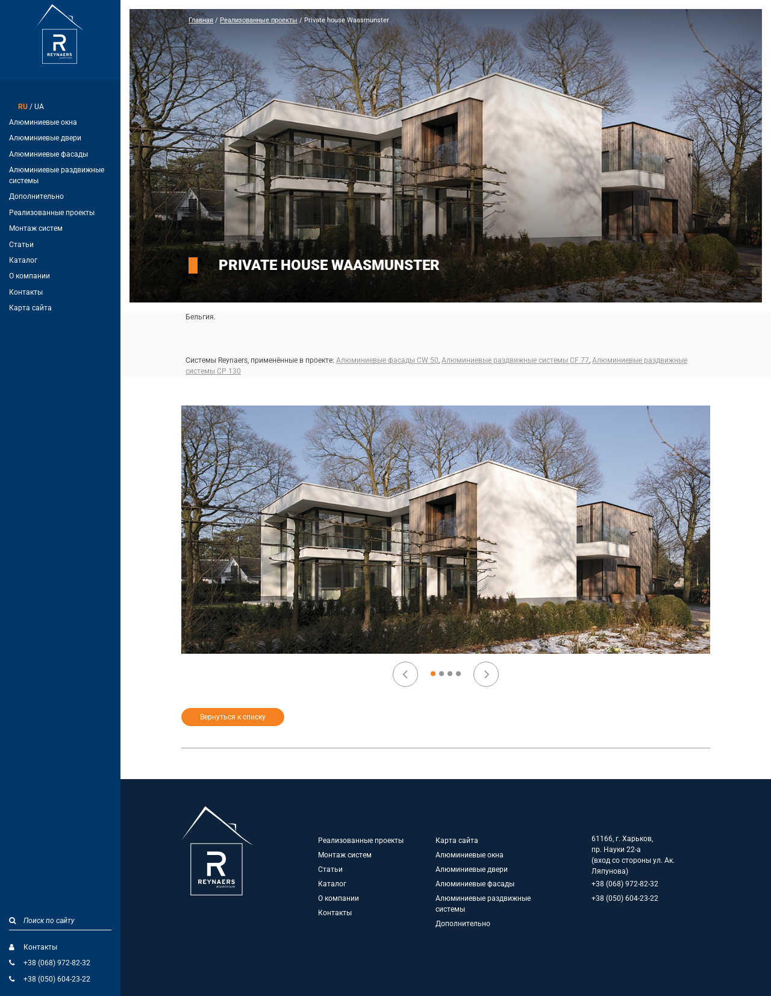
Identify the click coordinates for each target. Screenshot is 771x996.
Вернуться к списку (233, 717)
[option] (446, 530)
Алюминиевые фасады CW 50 (387, 360)
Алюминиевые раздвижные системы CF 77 (515, 360)
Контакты (26, 292)
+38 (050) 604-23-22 (56, 979)
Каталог (23, 260)
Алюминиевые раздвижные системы (56, 175)
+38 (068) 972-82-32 (56, 963)
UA (39, 106)
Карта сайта (30, 308)
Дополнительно (36, 196)
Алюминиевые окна (43, 122)
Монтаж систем (36, 228)
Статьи (21, 244)
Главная (201, 20)
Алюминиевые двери (45, 138)
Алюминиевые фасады (48, 154)
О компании (29, 276)
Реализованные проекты (52, 212)
